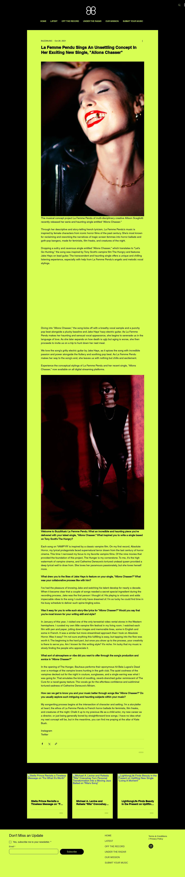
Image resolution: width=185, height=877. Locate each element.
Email (12, 846)
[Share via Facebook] (42, 743)
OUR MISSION (112, 857)
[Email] (32, 851)
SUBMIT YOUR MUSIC (114, 863)
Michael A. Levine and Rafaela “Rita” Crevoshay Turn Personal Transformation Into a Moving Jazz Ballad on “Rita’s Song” (91, 803)
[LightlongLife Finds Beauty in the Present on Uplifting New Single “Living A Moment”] (137, 785)
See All (155, 768)
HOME (108, 835)
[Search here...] (160, 5)
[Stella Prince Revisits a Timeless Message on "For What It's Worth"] (47, 785)
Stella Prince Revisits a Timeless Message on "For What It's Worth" (47, 803)
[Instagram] (151, 846)
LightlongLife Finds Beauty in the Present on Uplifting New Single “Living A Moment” (138, 803)
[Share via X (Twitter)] (49, 743)
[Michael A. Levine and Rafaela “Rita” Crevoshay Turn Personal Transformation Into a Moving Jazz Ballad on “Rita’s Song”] (92, 785)
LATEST (109, 841)
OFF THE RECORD (114, 846)
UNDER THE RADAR (114, 852)
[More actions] (142, 40)
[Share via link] (56, 743)
